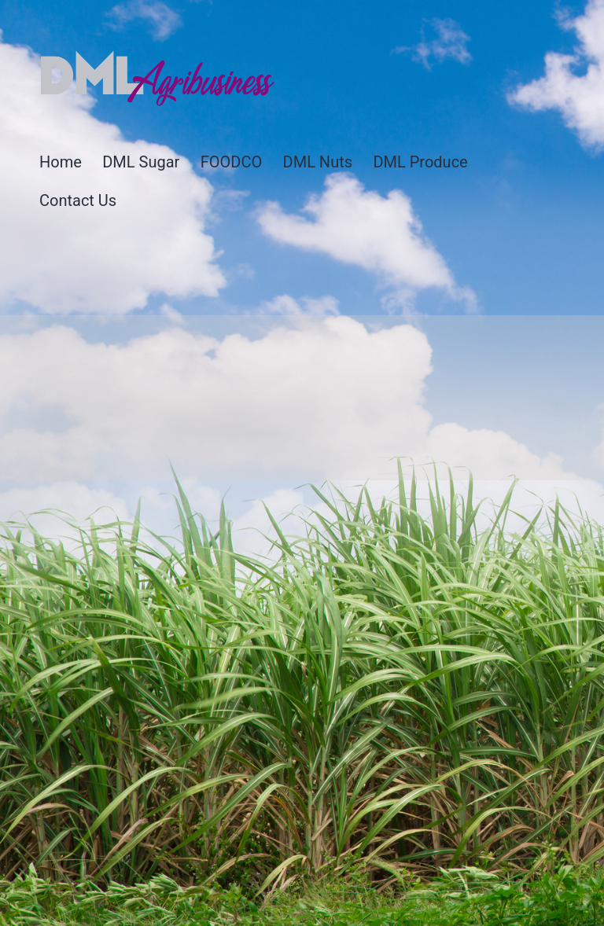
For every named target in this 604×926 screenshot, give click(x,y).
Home (60, 161)
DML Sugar (140, 161)
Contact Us (77, 200)
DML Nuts (317, 161)
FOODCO (231, 161)
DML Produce (420, 161)
